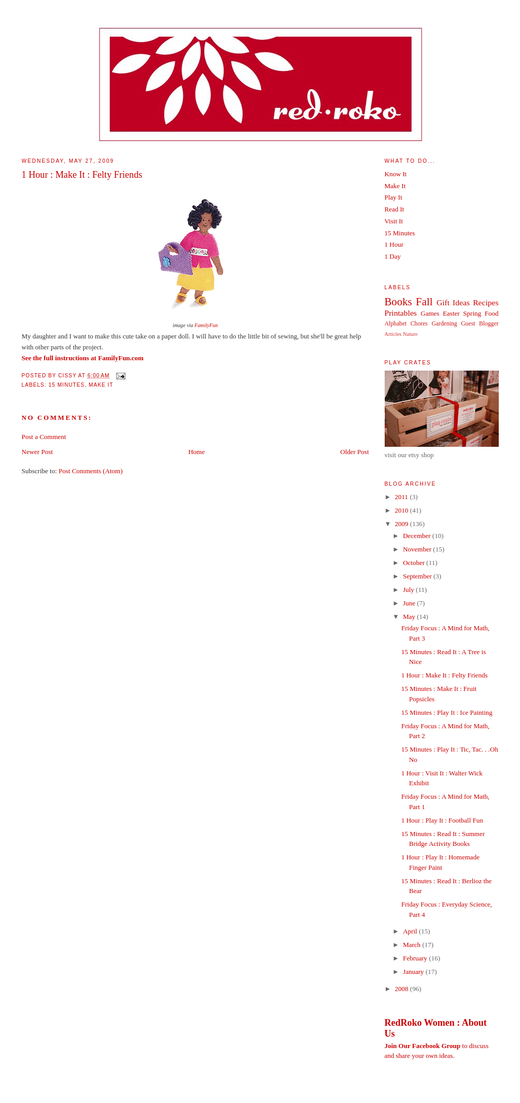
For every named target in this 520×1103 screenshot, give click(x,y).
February (416, 958)
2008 (402, 989)
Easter (451, 313)
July (409, 589)
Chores (419, 323)
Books (398, 301)
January (414, 971)
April (411, 931)
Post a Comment (44, 437)
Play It (393, 197)
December (417, 536)
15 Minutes (67, 385)
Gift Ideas (453, 302)
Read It (394, 209)
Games (429, 313)
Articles (393, 334)
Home (196, 452)
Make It (101, 385)
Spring (472, 313)
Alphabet (396, 323)
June (410, 603)
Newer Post (37, 452)
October (414, 563)
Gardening (444, 323)
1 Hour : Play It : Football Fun (442, 820)
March (412, 945)
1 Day (393, 256)
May (410, 616)
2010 (402, 510)
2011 (402, 497)
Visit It (394, 221)
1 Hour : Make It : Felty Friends (82, 174)
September (418, 576)
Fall (424, 301)
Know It (396, 174)
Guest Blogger (479, 323)
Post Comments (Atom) (91, 471)
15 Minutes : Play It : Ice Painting (447, 712)
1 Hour (394, 244)
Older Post (354, 452)
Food (492, 313)
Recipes (485, 302)
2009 (402, 524)
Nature (410, 334)
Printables (401, 312)
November (418, 549)
